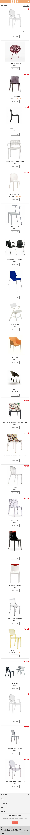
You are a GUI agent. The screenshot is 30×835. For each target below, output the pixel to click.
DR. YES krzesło (15, 390)
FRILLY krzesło (15, 520)
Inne (15, 807)
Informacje (15, 795)
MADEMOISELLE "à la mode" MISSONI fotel (15, 455)
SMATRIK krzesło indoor (15, 63)
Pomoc (15, 799)
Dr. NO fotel (15, 357)
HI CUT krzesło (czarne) (15, 553)
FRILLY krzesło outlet (15, 96)
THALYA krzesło (15, 487)
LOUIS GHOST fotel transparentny (15, 31)
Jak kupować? (15, 803)
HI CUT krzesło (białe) (15, 585)
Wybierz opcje (15, 36)
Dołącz (15, 822)
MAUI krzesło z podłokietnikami (15, 259)
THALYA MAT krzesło (15, 194)
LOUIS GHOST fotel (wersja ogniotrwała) (15, 781)
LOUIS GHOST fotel (15, 716)
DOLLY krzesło (15, 324)
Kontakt (3, 811)
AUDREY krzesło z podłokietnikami (15, 161)
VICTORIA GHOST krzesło (15, 748)
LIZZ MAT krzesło (15, 129)
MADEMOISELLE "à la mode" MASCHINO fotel (15, 422)
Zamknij (26, 830)
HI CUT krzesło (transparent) (15, 618)
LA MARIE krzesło (15, 650)
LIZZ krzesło (15, 683)
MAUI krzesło (15, 292)
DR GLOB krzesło (15, 226)
